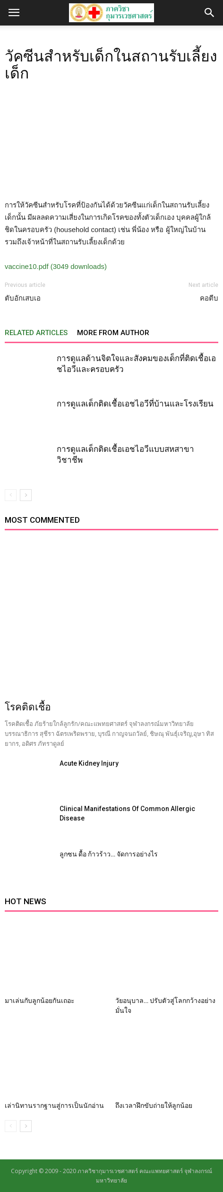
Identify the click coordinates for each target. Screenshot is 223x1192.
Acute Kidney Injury (89, 763)
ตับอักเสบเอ (23, 298)
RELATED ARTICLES (36, 332)
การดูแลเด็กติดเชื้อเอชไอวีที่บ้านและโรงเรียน (135, 403)
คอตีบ (209, 298)
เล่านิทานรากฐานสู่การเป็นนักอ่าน (54, 1105)
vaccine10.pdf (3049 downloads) (56, 266)
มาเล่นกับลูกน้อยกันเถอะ (40, 1000)
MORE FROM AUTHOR (113, 332)
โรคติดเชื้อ (28, 707)
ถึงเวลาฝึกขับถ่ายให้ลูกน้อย (153, 1105)
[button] (210, 13)
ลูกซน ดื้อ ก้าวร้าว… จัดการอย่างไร (109, 854)
